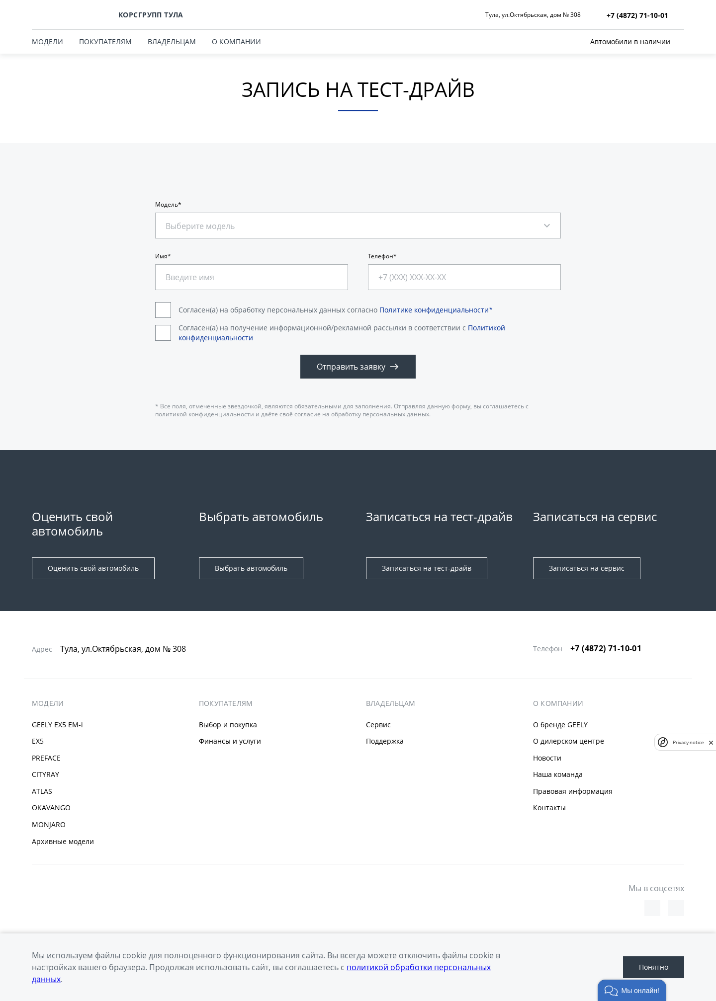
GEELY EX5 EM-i (57, 724)
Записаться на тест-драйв (426, 568)
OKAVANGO (51, 807)
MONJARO (49, 824)
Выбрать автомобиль (251, 568)
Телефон (380, 256)
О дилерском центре (568, 741)
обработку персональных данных (380, 414)
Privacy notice (688, 742)
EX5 (38, 741)
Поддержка (385, 741)
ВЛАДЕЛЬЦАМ (172, 41)
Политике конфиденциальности (434, 309)
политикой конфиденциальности (204, 414)
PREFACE (46, 758)
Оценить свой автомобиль (93, 568)
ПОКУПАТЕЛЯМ (105, 41)
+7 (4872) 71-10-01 (605, 648)
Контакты (549, 807)
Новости (547, 758)
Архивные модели (63, 841)
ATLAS (42, 791)
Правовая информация (573, 791)
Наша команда (558, 774)
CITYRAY (45, 774)
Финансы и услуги (230, 741)
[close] (711, 742)
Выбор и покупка (228, 724)
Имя (161, 256)
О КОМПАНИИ (236, 41)
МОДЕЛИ (47, 41)
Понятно (653, 967)
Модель (166, 205)
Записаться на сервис (587, 568)
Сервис (378, 724)
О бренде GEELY (560, 724)
